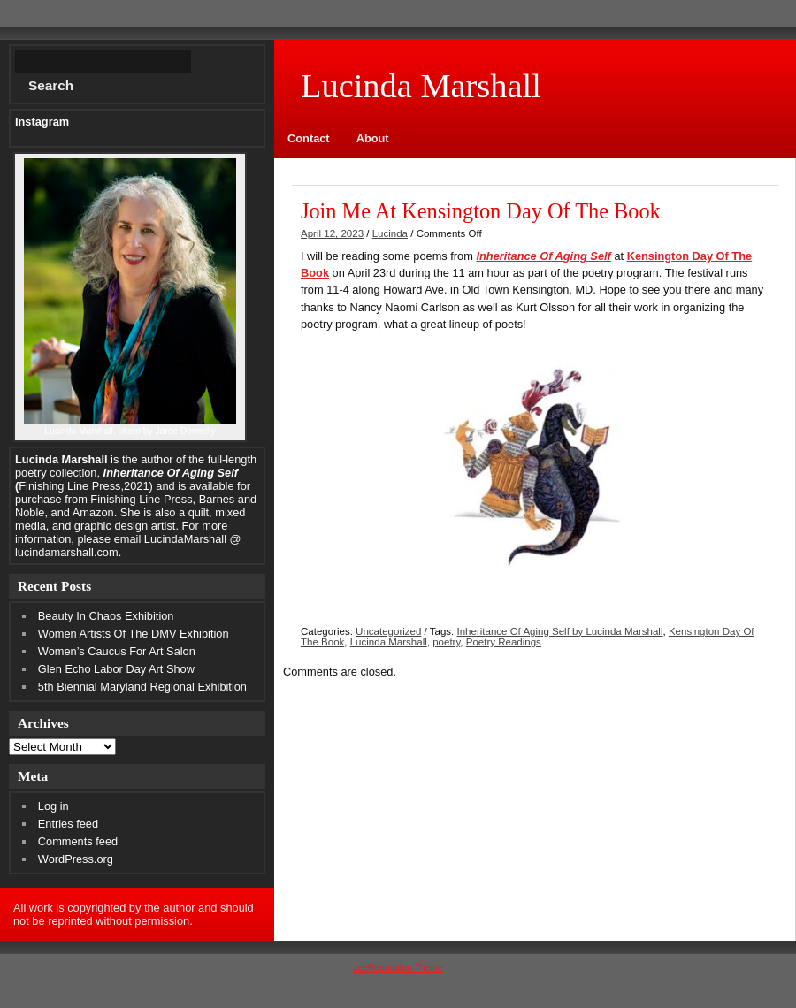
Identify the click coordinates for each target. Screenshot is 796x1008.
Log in (53, 806)
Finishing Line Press (141, 499)
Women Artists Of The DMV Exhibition (133, 633)
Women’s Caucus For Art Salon (116, 651)
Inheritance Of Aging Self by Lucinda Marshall (559, 631)
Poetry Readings (503, 642)
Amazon (93, 512)
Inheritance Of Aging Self (543, 256)
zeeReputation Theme (398, 968)
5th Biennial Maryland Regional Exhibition (142, 686)
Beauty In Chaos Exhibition (106, 615)
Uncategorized (388, 631)
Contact (308, 138)
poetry (446, 642)
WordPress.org (75, 859)
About (372, 138)
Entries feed (68, 823)
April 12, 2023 (332, 233)
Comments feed (78, 841)
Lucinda (390, 233)
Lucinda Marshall (388, 642)
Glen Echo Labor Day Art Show (116, 669)
